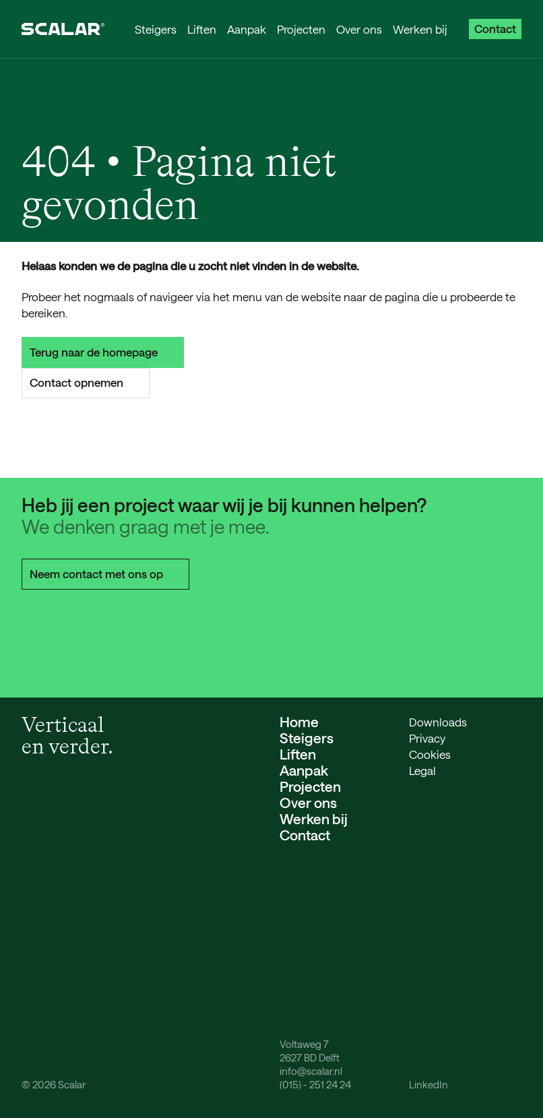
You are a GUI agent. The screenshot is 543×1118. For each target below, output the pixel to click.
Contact (495, 28)
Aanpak (246, 29)
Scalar (72, 1084)
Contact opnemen (85, 382)
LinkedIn (428, 1084)
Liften (201, 29)
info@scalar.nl (311, 1071)
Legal (422, 770)
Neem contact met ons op (105, 573)
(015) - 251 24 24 (315, 1084)
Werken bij (420, 29)
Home (299, 721)
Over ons (359, 29)
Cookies (430, 754)
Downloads (438, 721)
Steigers (156, 29)
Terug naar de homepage (103, 352)
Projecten (301, 29)
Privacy (427, 738)
